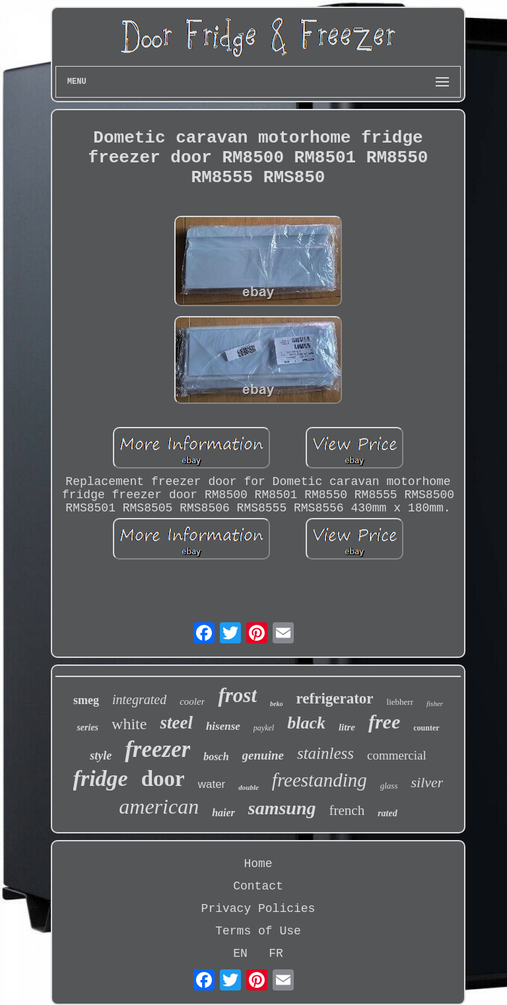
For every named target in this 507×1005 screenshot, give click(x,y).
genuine (263, 755)
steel (176, 722)
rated (387, 813)
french (347, 810)
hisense (223, 726)
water (212, 784)
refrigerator (335, 698)
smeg (86, 700)
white (129, 723)
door (163, 779)
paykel (264, 727)
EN (240, 953)
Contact (258, 886)
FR (276, 953)
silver (427, 782)
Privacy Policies (258, 908)
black (306, 722)
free (384, 721)
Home (258, 863)
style (101, 755)
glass (389, 786)
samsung (282, 808)
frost (237, 695)
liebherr (400, 702)
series (87, 727)
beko (276, 703)
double (248, 787)
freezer (157, 749)
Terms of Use (258, 931)
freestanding (319, 780)
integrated (139, 699)
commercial (396, 755)
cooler (192, 701)
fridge (100, 778)
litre (347, 727)
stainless (325, 753)
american (159, 806)
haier (223, 812)
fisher (434, 703)
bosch (215, 756)
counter (426, 727)
